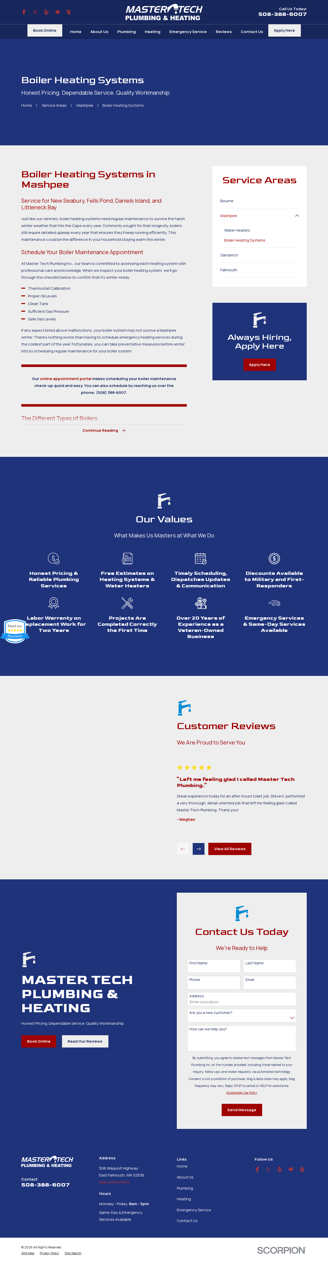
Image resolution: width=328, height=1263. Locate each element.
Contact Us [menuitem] (252, 31)
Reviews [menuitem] (224, 31)
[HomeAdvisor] (57, 12)
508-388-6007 (282, 14)
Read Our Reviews (79, 1041)
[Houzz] (68, 12)
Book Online (44, 30)
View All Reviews (235, 848)
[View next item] (204, 849)
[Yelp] (46, 12)
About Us (185, 1177)
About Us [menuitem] (99, 31)
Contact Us (187, 1220)
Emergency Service (194, 1210)
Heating (184, 1199)
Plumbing (185, 1188)
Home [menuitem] (75, 31)
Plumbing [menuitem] (126, 31)
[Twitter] (35, 12)
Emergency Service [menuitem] (188, 31)
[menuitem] (259, 200)
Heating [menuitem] (152, 31)
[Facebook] (24, 12)
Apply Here (284, 30)
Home (182, 1166)
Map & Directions (114, 1182)
